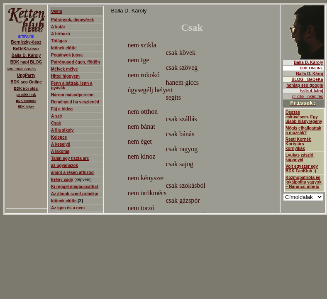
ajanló (164, 109)
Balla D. (303, 109)
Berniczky (26, 109)
